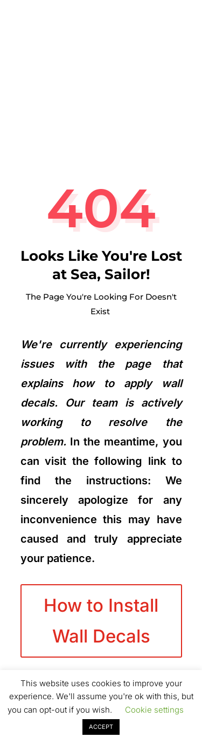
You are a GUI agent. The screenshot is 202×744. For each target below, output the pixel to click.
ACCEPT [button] (101, 727)
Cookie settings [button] (154, 710)
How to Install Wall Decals (101, 620)
